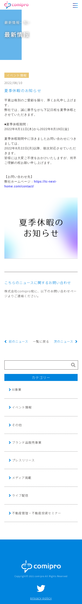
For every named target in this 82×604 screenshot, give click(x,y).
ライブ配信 (20, 495)
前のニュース (18, 341)
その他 (17, 425)
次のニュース (63, 341)
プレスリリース (23, 460)
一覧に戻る (41, 341)
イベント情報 (22, 407)
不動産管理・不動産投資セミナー (36, 513)
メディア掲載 (21, 477)
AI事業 (16, 389)
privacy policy (41, 598)
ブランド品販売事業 (27, 442)
